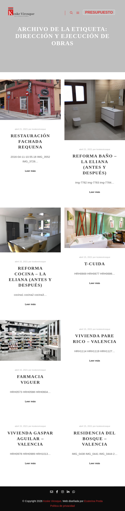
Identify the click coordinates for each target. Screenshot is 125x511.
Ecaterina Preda (93, 501)
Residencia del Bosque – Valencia (95, 439)
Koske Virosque (52, 501)
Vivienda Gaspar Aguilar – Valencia (30, 439)
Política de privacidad (62, 505)
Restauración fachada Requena (30, 141)
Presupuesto (99, 12)
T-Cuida (94, 263)
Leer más (30, 171)
